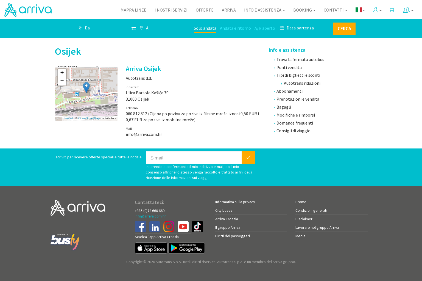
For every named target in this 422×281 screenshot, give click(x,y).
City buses (224, 210)
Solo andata (205, 28)
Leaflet (68, 118)
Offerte (205, 10)
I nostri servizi (171, 10)
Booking (304, 10)
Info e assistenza (264, 10)
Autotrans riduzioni (300, 83)
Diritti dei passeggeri (232, 235)
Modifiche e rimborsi (294, 115)
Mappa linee (133, 10)
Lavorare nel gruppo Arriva (317, 227)
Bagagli (282, 107)
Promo (300, 201)
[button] (377, 8)
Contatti (335, 10)
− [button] (62, 81)
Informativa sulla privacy (235, 201)
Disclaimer (303, 218)
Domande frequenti (293, 123)
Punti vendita (288, 67)
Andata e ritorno (235, 28)
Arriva (229, 10)
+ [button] (62, 73)
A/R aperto (265, 28)
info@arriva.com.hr (150, 216)
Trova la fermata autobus (299, 59)
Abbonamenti (288, 91)
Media (300, 235)
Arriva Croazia (226, 218)
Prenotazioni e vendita (296, 99)
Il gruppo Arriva (227, 227)
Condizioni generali (311, 210)
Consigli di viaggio (292, 130)
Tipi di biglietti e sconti (297, 75)
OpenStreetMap (89, 118)
